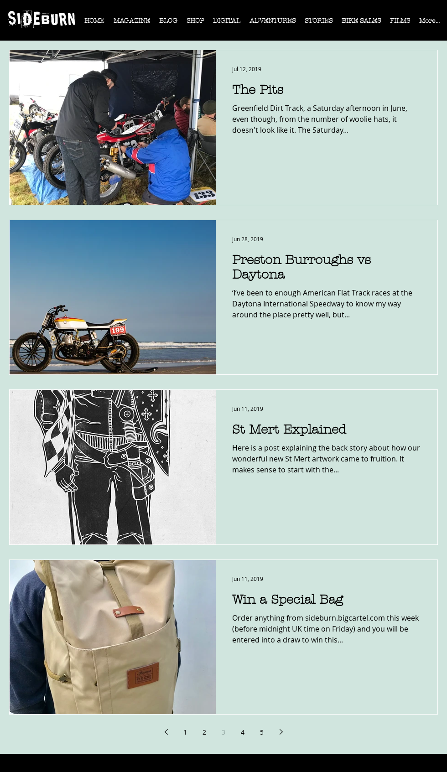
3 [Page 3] (223, 732)
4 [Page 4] (242, 732)
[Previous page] (166, 732)
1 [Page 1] (185, 732)
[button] (132, 23)
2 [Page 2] (204, 732)
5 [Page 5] (262, 732)
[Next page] (281, 732)
